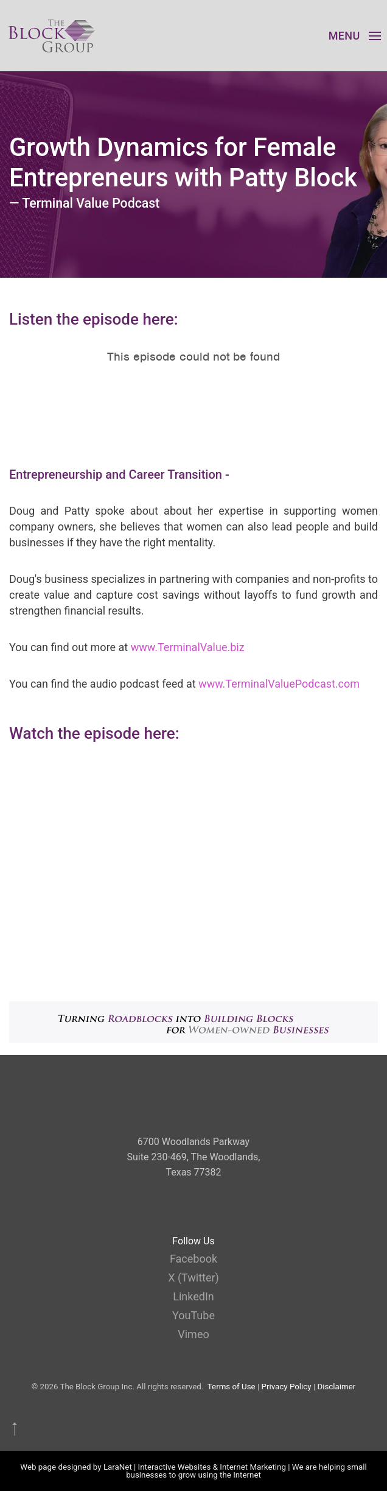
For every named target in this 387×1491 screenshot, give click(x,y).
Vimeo (193, 1334)
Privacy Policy (287, 1386)
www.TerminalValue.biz (188, 647)
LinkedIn (193, 1296)
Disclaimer (336, 1386)
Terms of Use (231, 1386)
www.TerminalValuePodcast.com (279, 683)
